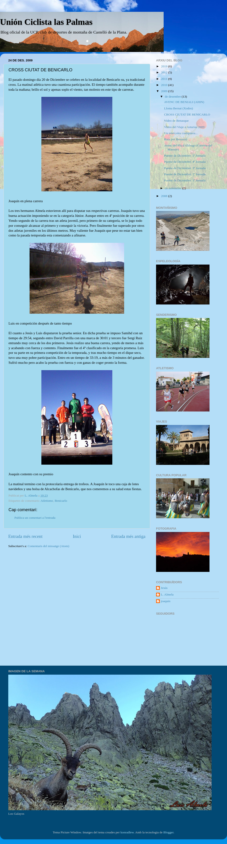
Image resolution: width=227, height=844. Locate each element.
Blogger (168, 832)
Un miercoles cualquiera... (181, 133)
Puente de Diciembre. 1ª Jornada (185, 180)
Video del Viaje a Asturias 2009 (184, 127)
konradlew (127, 832)
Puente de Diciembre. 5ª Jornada (185, 155)
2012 (164, 72)
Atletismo (46, 500)
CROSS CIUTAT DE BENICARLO (187, 114)
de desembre (173, 96)
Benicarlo (61, 500)
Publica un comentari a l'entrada (34, 517)
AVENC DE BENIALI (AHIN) (184, 102)
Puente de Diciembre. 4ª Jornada (185, 161)
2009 (164, 91)
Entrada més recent (25, 536)
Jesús (164, 588)
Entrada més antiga (128, 536)
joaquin (165, 601)
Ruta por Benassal (175, 139)
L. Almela (167, 594)
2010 (164, 85)
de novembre (173, 188)
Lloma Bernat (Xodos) (178, 108)
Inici (77, 536)
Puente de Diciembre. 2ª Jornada (185, 174)
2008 (164, 196)
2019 (164, 66)
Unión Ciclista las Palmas (46, 22)
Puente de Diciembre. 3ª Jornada (185, 168)
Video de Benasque (176, 120)
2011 (164, 79)
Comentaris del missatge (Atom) (48, 546)
